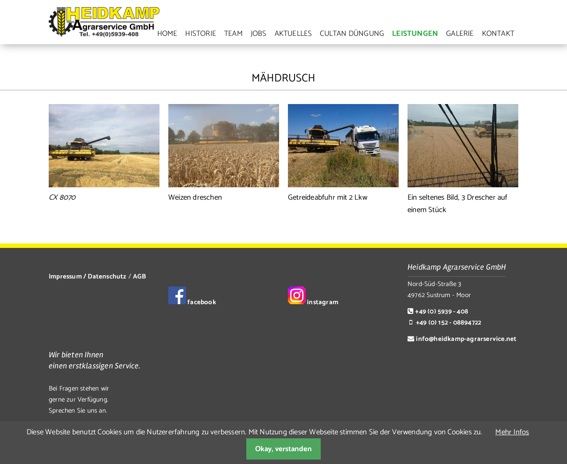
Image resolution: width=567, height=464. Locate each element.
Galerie (460, 33)
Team (233, 33)
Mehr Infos (512, 432)
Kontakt (498, 33)
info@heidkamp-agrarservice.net (466, 338)
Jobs (259, 33)
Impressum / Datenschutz (88, 276)
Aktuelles (293, 33)
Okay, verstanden (283, 449)
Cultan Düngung (352, 33)
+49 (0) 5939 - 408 (441, 311)
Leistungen (415, 33)
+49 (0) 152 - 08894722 (448, 322)
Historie (200, 33)
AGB (139, 276)
